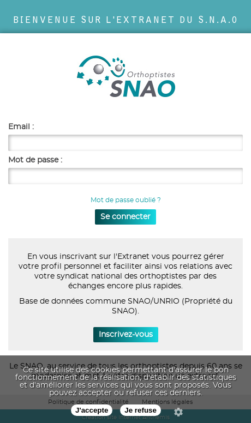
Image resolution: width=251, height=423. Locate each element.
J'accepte (91, 410)
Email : (21, 127)
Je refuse (140, 410)
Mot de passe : (35, 160)
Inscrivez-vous (126, 335)
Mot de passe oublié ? (126, 200)
